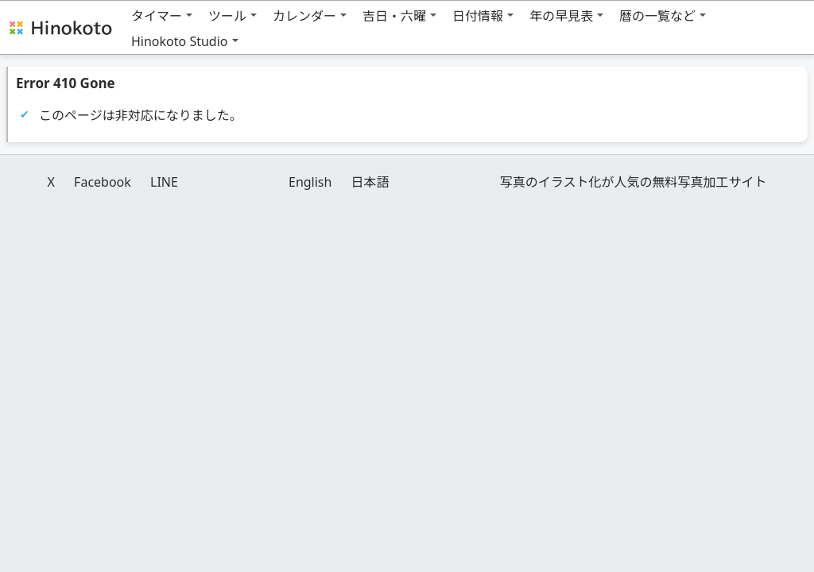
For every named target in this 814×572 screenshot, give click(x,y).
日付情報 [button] (477, 16)
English (310, 182)
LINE (164, 182)
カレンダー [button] (304, 16)
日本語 (370, 182)
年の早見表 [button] (561, 16)
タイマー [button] (156, 16)
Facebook (102, 182)
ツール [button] (227, 16)
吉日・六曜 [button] (394, 16)
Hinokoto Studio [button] (179, 41)
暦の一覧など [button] (657, 16)
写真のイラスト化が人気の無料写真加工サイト (633, 182)
